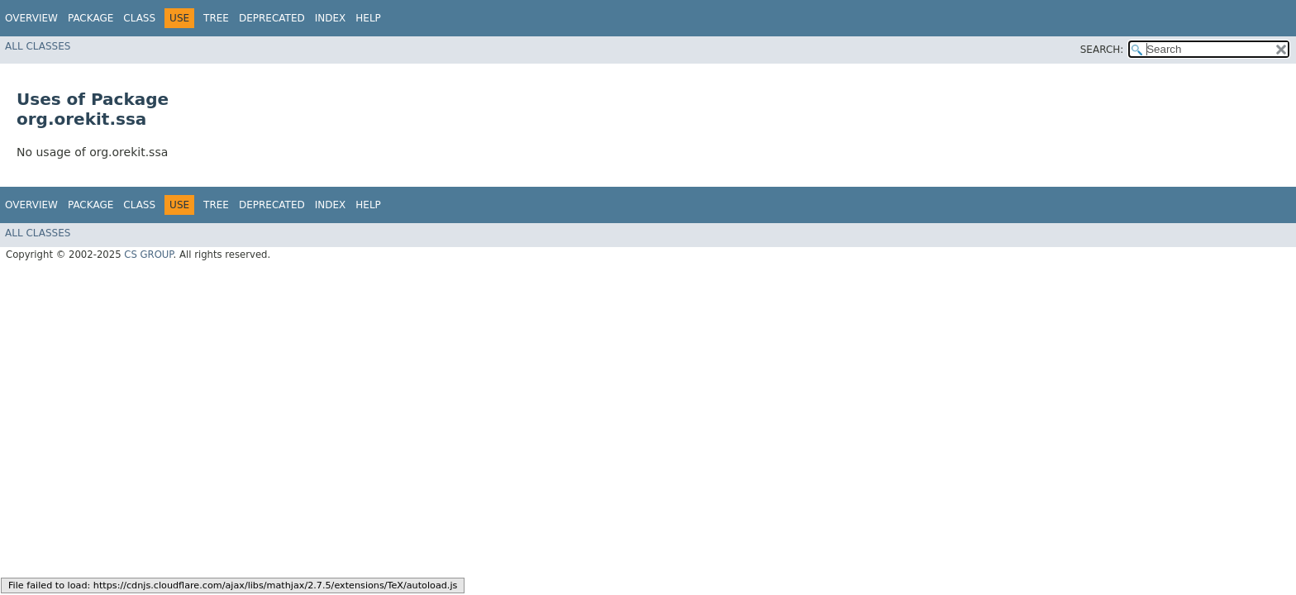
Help (368, 18)
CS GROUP (148, 254)
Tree (216, 18)
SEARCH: (1102, 49)
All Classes (37, 46)
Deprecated (272, 18)
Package (90, 18)
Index (330, 18)
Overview (31, 18)
